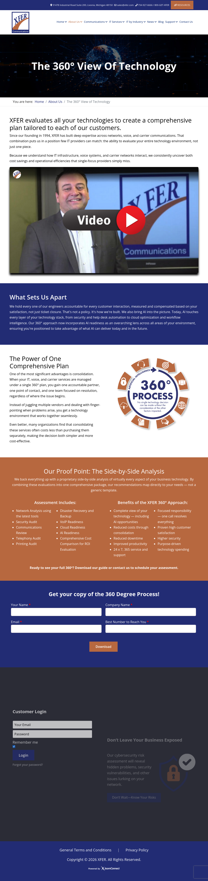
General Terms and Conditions (85, 850)
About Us (74, 22)
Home (60, 22)
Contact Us (186, 22)
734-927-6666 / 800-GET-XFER (153, 4)
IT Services (115, 22)
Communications (94, 22)
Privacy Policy (137, 850)
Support (170, 22)
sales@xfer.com (125, 4)
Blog (161, 22)
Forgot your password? (28, 799)
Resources (184, 4)
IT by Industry (134, 22)
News (150, 22)
